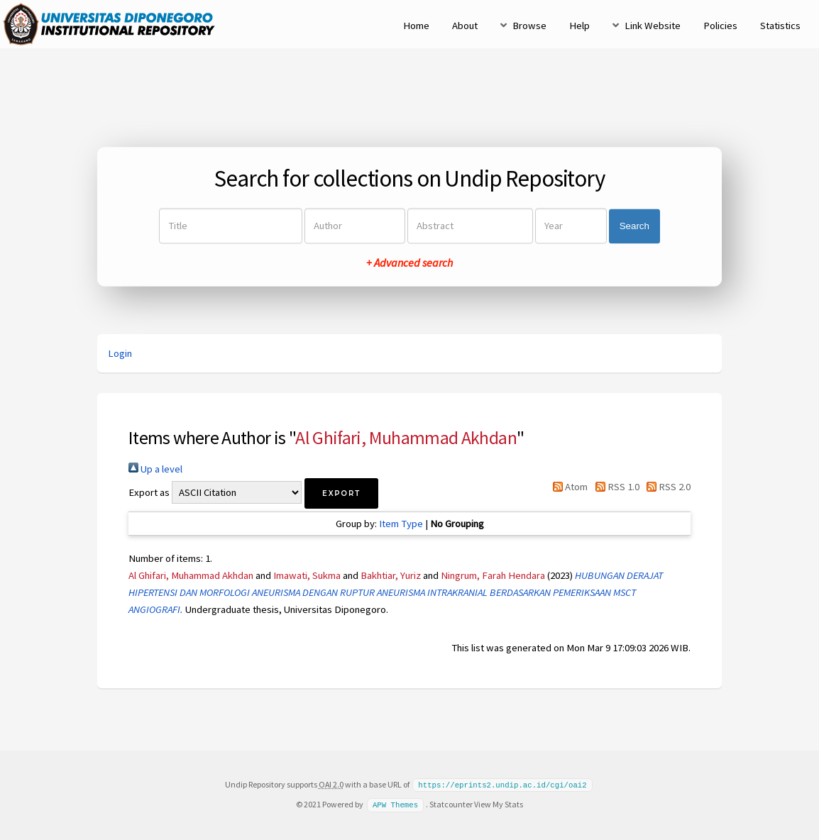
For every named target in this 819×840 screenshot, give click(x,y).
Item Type (401, 523)
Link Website (653, 25)
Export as (149, 492)
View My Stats (498, 803)
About (465, 25)
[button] (341, 493)
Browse (529, 25)
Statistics (780, 25)
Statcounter (451, 803)
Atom (568, 486)
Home (416, 25)
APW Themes (395, 804)
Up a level (155, 469)
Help (579, 25)
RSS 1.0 (614, 486)
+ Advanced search (409, 263)
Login (120, 353)
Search (634, 226)
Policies (720, 25)
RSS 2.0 (666, 486)
